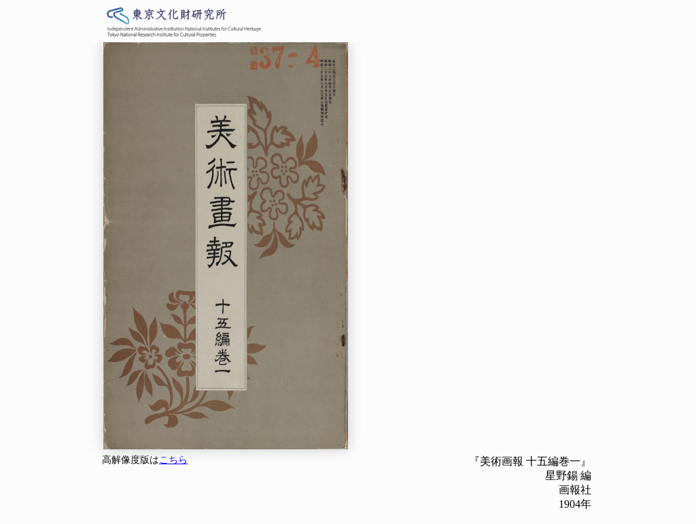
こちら (173, 460)
